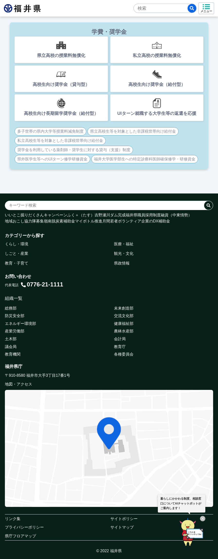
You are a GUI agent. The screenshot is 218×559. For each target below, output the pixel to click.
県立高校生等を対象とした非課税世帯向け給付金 (133, 131)
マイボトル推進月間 (92, 221)
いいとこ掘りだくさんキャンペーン (36, 215)
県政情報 (122, 263)
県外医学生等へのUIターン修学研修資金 (52, 159)
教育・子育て (16, 263)
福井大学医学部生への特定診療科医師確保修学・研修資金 (144, 159)
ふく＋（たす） (81, 215)
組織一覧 (13, 298)
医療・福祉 (123, 244)
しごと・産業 (16, 253)
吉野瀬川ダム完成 (110, 215)
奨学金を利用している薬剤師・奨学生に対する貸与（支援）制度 (73, 150)
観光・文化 (123, 253)
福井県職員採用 (139, 215)
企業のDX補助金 (155, 221)
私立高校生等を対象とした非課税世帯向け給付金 (60, 140)
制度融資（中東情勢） (172, 215)
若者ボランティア (125, 221)
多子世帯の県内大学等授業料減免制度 (50, 131)
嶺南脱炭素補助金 (59, 221)
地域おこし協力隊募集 (24, 221)
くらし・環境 (16, 244)
